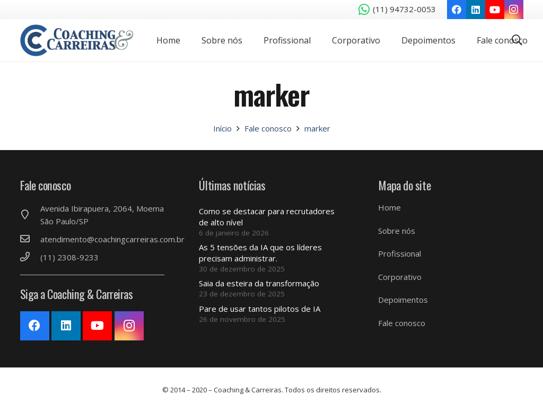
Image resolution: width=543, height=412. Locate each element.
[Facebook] (456, 9)
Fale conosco (401, 323)
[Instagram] (513, 9)
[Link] (77, 40)
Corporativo (400, 276)
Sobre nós (396, 230)
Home (389, 207)
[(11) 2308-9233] (30, 257)
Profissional (399, 253)
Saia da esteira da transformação (259, 283)
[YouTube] (494, 9)
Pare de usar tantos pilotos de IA (259, 308)
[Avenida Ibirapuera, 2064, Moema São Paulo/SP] (30, 214)
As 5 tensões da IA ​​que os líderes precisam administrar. (260, 253)
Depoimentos (403, 299)
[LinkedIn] (475, 9)
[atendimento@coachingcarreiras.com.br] (30, 239)
